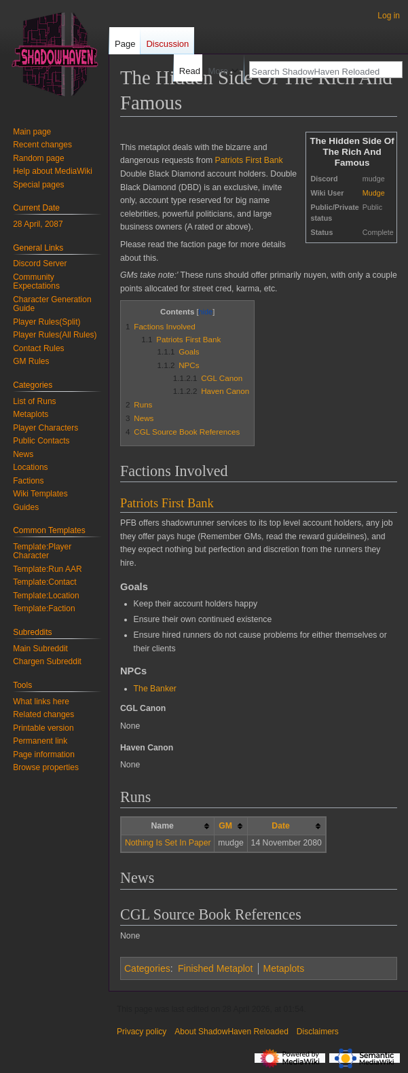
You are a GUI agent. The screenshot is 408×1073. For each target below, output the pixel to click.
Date (281, 826)
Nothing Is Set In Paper (168, 843)
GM (225, 826)
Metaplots (284, 968)
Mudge (374, 193)
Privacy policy (141, 1031)
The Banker (155, 688)
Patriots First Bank (249, 160)
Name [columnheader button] (162, 826)
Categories (147, 968)
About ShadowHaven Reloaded (231, 1031)
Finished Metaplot (215, 968)
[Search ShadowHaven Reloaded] (318, 71)
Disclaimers (318, 1031)
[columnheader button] (231, 826)
